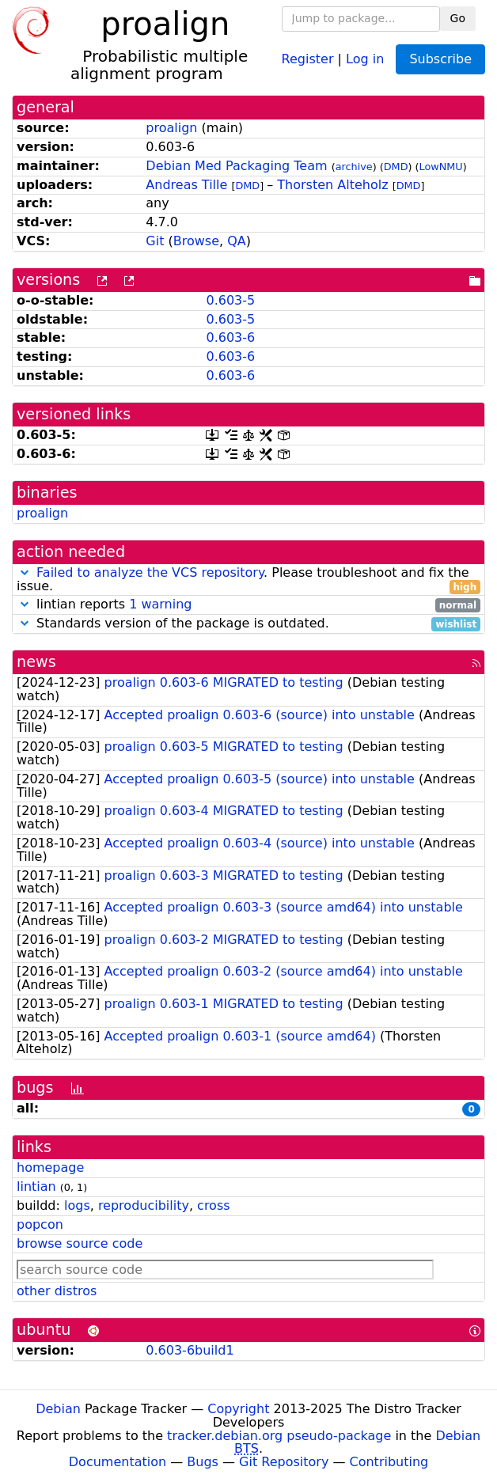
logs (77, 1205)
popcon (40, 1224)
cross (213, 1205)
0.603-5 (230, 300)
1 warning (160, 604)
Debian (58, 1408)
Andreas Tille (186, 184)
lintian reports (248, 605)
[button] (24, 572)
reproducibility (143, 1205)
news (36, 662)
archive (354, 166)
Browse (196, 240)
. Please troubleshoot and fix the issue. (248, 580)
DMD (396, 166)
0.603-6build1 (189, 1350)
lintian (36, 1186)
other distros (57, 1290)
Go (457, 18)
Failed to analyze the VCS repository (150, 572)
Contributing (389, 1461)
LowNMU (441, 166)
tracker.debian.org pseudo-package (279, 1435)
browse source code (79, 1243)
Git (155, 240)
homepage (50, 1167)
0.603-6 (230, 337)
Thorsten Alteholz (332, 184)
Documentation (117, 1461)
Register (308, 58)
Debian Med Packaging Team (236, 165)
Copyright (238, 1408)
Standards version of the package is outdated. (248, 624)
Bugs (202, 1461)
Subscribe (440, 58)
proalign (171, 127)
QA (236, 240)
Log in (365, 58)
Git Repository (283, 1461)
